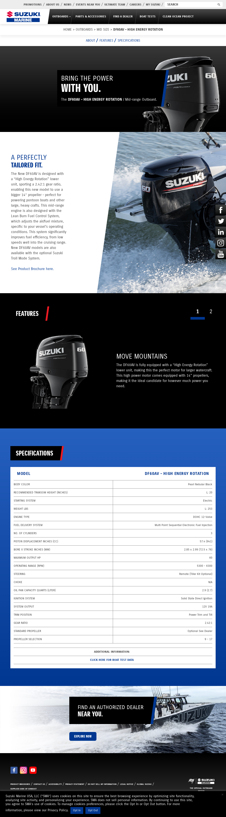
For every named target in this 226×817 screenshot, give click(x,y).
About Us (52, 4)
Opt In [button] (77, 810)
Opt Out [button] (93, 810)
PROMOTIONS (33, 4)
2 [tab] (210, 311)
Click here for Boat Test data (112, 660)
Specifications (129, 41)
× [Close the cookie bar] (222, 794)
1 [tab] (197, 311)
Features (106, 41)
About (90, 41)
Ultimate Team (114, 4)
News (68, 4)
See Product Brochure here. (32, 269)
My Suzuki (153, 4)
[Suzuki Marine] (24, 16)
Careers (135, 4)
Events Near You (88, 4)
